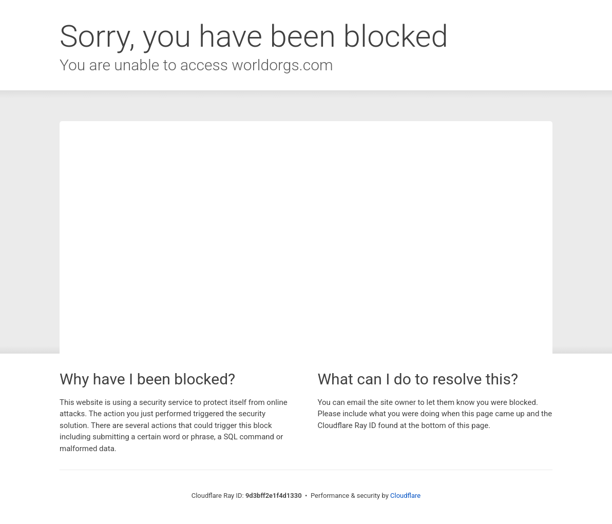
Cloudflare (405, 495)
